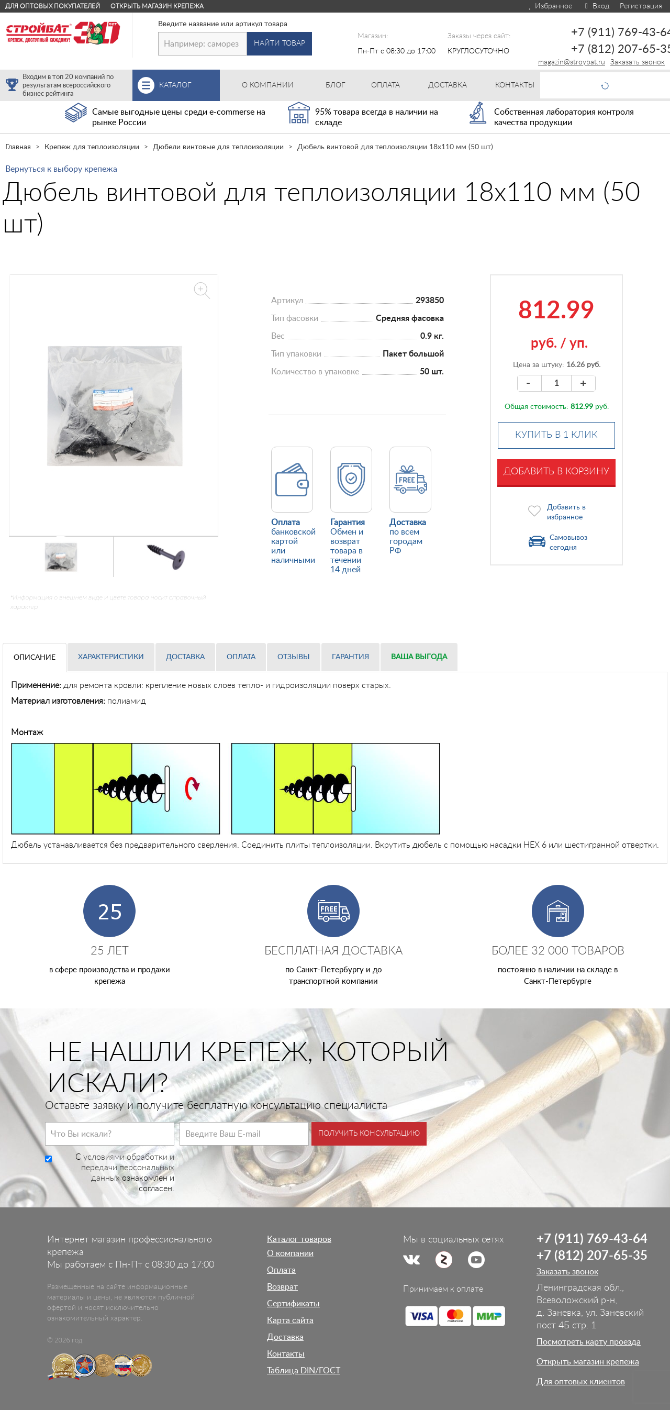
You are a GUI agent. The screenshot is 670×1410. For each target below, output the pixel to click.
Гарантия (350, 657)
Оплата (241, 657)
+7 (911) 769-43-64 (592, 1239)
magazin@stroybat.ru (571, 62)
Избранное (550, 6)
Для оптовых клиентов (581, 1382)
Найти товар (279, 43)
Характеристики (111, 657)
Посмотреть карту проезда (589, 1342)
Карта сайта (290, 1320)
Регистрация (641, 6)
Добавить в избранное (566, 512)
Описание (34, 657)
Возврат (282, 1287)
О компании (290, 1253)
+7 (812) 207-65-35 (592, 1256)
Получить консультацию (369, 1133)
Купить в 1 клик (556, 435)
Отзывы (293, 657)
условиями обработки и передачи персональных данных (127, 1167)
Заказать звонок (637, 62)
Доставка (185, 657)
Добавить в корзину (556, 471)
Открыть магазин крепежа (157, 6)
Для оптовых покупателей (52, 6)
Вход (596, 6)
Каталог (189, 85)
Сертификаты (293, 1304)
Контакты (286, 1354)
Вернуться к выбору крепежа (61, 169)
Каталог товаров (299, 1239)
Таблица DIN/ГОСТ (303, 1371)
